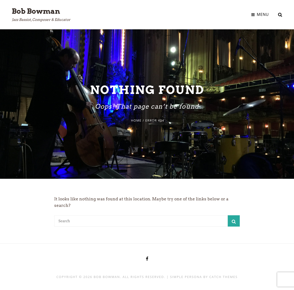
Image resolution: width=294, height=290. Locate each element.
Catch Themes (223, 277)
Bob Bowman (36, 11)
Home (136, 120)
